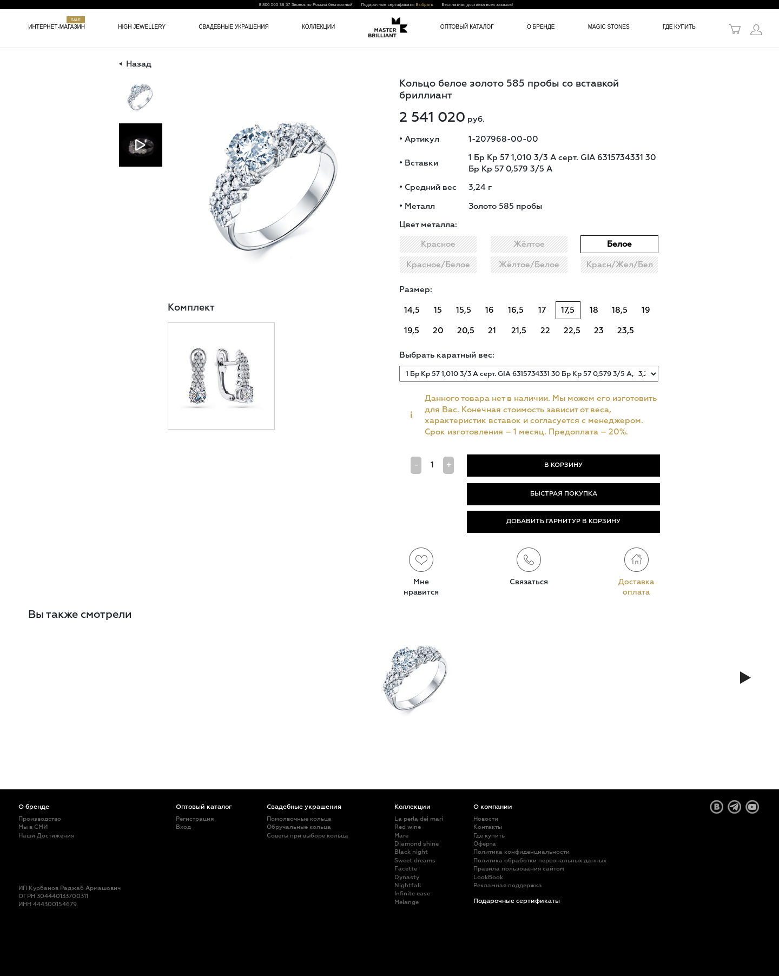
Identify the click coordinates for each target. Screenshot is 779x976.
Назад (135, 64)
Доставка (636, 582)
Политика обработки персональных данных (539, 860)
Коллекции (318, 27)
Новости (485, 819)
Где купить (679, 27)
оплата (636, 592)
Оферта (484, 844)
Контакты (487, 827)
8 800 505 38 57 (274, 4)
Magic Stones (609, 27)
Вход (183, 827)
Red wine (407, 827)
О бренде (541, 27)
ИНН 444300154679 (47, 904)
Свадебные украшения (233, 27)
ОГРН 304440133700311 (53, 896)
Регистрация (195, 819)
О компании (492, 807)
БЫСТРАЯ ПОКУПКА (563, 494)
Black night (411, 852)
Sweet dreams (414, 860)
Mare (401, 836)
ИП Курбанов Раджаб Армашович (69, 888)
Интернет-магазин (56, 27)
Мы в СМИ (33, 827)
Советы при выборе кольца (307, 836)
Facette (405, 869)
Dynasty (406, 877)
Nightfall (407, 885)
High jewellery (142, 27)
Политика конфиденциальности (521, 852)
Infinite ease (412, 893)
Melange (406, 902)
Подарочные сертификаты (516, 901)
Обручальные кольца (299, 827)
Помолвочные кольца (299, 819)
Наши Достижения (46, 836)
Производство (39, 819)
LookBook (488, 877)
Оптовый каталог (467, 27)
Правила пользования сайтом (518, 869)
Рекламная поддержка (507, 885)
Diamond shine (416, 844)
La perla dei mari (418, 819)
